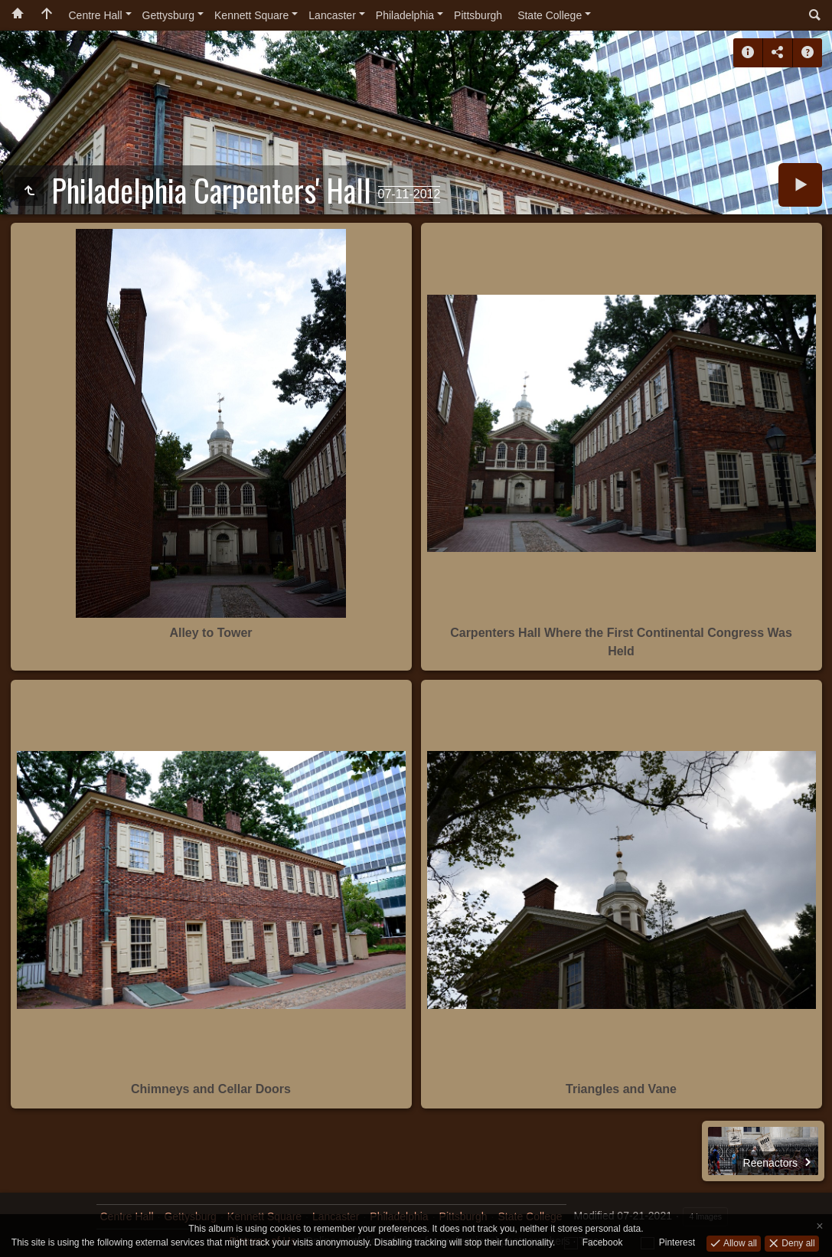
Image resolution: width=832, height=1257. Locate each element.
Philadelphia (405, 15)
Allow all (739, 1242)
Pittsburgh (478, 15)
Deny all (797, 1242)
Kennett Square (251, 15)
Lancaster (331, 15)
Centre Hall (95, 15)
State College (549, 15)
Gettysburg (168, 15)
